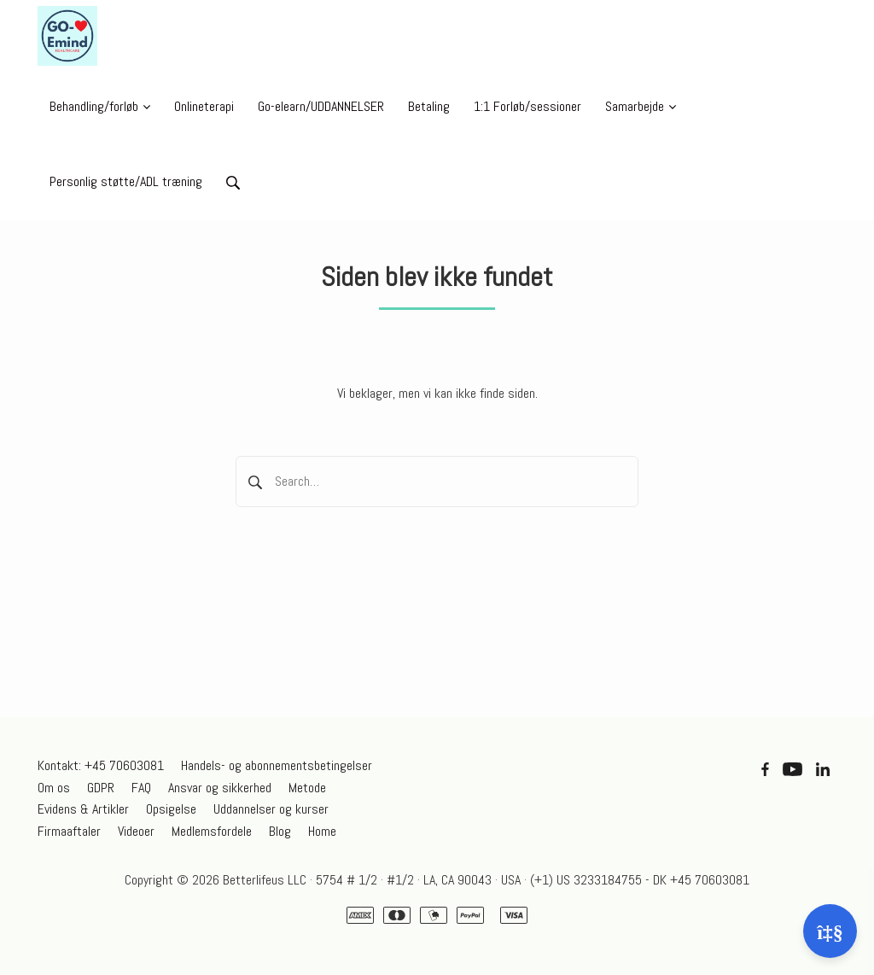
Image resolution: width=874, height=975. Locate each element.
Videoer (136, 831)
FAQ (141, 788)
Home (322, 831)
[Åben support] (830, 931)
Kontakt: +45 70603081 (101, 765)
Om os (54, 788)
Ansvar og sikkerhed (219, 788)
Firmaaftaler (69, 831)
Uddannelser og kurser (271, 809)
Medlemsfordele (212, 831)
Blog (280, 831)
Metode (307, 788)
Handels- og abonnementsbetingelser (276, 765)
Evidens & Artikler (83, 809)
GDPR (100, 788)
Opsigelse (171, 809)
